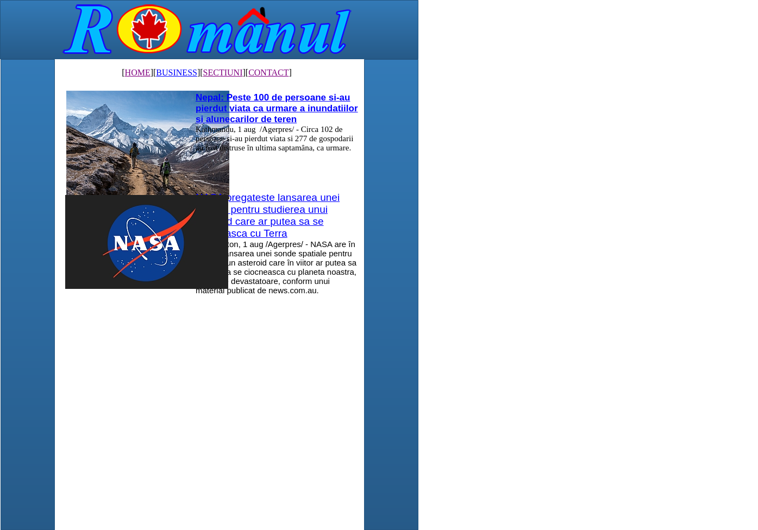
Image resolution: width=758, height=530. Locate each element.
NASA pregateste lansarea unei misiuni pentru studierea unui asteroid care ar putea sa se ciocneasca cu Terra (268, 215)
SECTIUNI (223, 72)
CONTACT (268, 72)
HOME (138, 72)
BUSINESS (176, 72)
